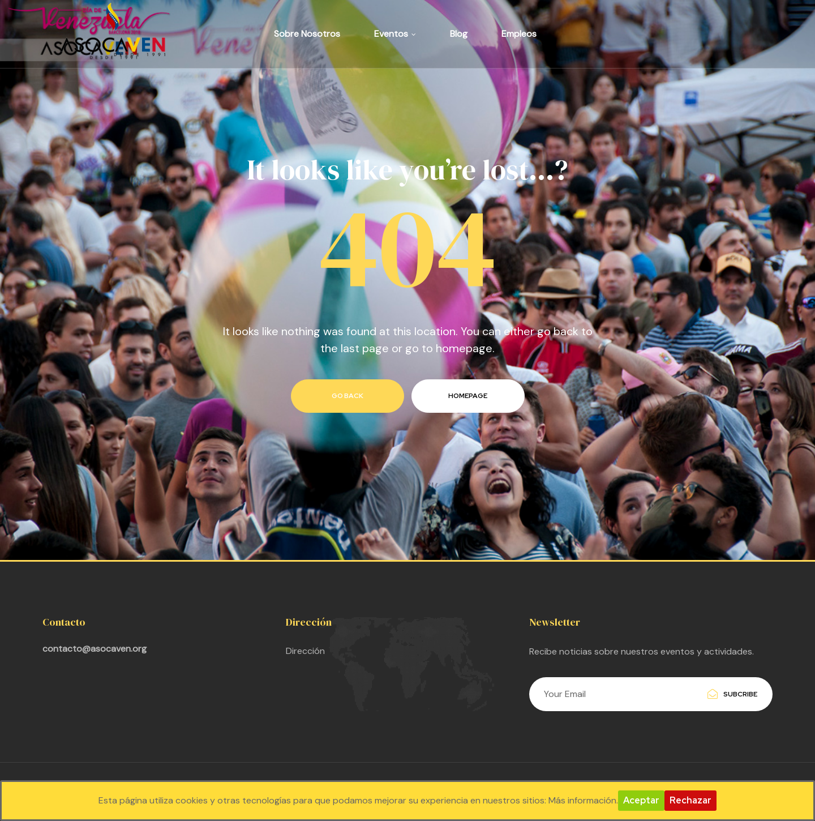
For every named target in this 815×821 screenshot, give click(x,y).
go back (347, 395)
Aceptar (641, 800)
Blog (458, 34)
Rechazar (690, 800)
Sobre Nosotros (307, 34)
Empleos (519, 34)
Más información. (583, 800)
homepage (467, 395)
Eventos (395, 34)
